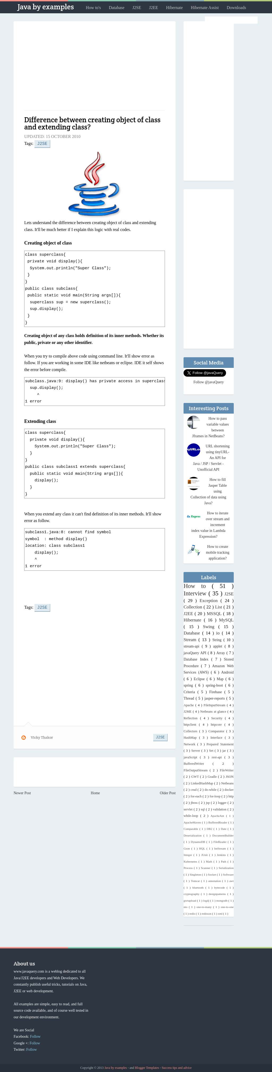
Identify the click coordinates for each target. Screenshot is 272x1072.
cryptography (192, 894)
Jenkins (222, 854)
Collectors (191, 731)
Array (221, 653)
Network (190, 744)
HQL (202, 848)
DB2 (210, 828)
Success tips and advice (177, 1068)
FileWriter (227, 770)
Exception (209, 600)
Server (196, 750)
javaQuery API (196, 653)
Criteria (190, 692)
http (231, 796)
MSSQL (215, 613)
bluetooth (198, 887)
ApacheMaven (193, 822)
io (219, 633)
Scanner (206, 867)
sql (203, 809)
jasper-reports (215, 698)
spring (189, 685)
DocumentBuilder (222, 835)
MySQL (226, 620)
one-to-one (227, 907)
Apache (189, 705)
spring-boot (215, 685)
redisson (207, 913)
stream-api (193, 646)
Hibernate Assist (205, 7)
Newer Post (22, 792)
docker (228, 790)
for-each (196, 796)
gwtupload (190, 900)
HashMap (191, 737)
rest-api (218, 757)
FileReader (221, 841)
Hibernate (174, 7)
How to (198, 586)
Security (218, 718)
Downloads (236, 7)
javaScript (192, 757)
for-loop (216, 796)
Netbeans (227, 783)
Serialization (226, 867)
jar (224, 750)
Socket (212, 874)
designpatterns (218, 894)
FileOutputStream (197, 770)
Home (95, 792)
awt (231, 880)
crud (194, 790)
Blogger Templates (147, 1068)
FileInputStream (215, 705)
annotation (215, 880)
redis (192, 913)
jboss (195, 803)
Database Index (197, 659)
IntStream (220, 848)
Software (228, 874)
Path (224, 861)
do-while (211, 790)
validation (220, 809)
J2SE (136, 7)
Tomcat (196, 880)
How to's (93, 7)
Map (221, 679)
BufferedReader (218, 822)
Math (210, 861)
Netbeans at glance (213, 711)
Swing (210, 626)
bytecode (220, 887)
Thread (190, 698)
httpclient (191, 724)
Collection (193, 606)
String (217, 640)
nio (186, 907)
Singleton (196, 874)
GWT (195, 777)
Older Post (168, 792)
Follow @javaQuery (208, 382)
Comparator (217, 731)
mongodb (222, 900)
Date (224, 828)
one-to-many (205, 907)
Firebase (216, 692)
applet (218, 646)
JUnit (205, 854)
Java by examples (46, 6)
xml (220, 913)
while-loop (192, 816)
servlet (189, 809)
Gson (187, 848)
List (219, 606)
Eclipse (200, 679)
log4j (206, 900)
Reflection (192, 718)
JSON (229, 777)
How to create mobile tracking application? (217, 552)
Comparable (191, 828)
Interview (196, 593)
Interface (217, 737)
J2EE (153, 7)
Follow (35, 1037)
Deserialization (193, 835)
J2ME (188, 711)
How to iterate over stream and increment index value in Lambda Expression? (210, 525)
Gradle (213, 777)
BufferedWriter (198, 764)
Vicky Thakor (42, 736)
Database (117, 7)
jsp (208, 803)
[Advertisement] (94, 68)
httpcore (217, 724)
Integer (188, 854)
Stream (191, 639)
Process (189, 867)
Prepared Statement (220, 744)
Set (212, 750)
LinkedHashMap (202, 783)
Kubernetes (191, 861)
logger (223, 803)
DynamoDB (198, 841)
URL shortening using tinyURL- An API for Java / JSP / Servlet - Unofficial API (211, 458)
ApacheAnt (218, 815)
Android (227, 672)
